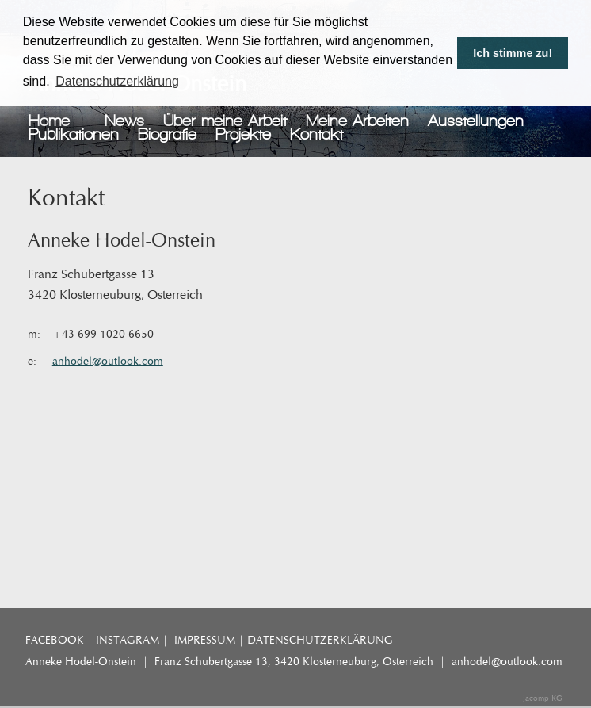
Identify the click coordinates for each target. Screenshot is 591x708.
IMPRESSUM (204, 640)
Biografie (167, 134)
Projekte (243, 134)
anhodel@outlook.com (107, 361)
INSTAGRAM (127, 640)
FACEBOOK (54, 640)
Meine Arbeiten (357, 121)
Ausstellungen (476, 121)
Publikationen (74, 134)
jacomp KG (542, 698)
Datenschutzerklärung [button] (117, 81)
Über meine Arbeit (225, 121)
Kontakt (316, 134)
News (124, 121)
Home (49, 121)
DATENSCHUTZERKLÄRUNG (320, 640)
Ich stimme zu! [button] (512, 53)
